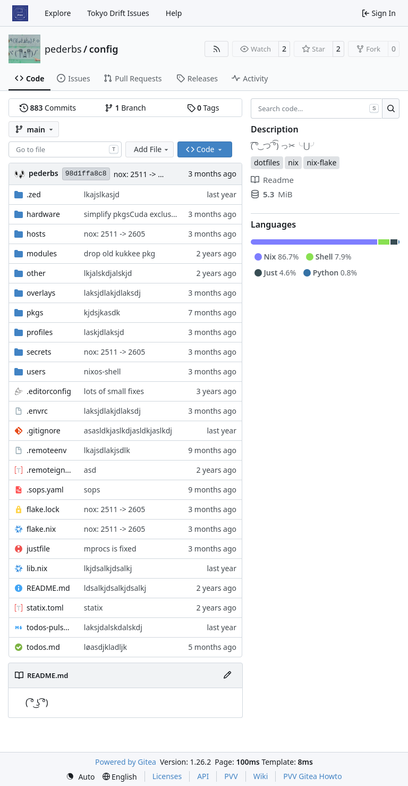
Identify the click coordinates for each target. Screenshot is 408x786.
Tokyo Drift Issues (118, 13)
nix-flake (321, 162)
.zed (34, 194)
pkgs (35, 312)
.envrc (37, 411)
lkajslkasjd (102, 194)
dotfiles (267, 162)
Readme (272, 179)
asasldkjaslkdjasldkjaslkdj (128, 430)
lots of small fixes (114, 391)
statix (93, 608)
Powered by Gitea (125, 762)
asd (90, 470)
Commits (48, 108)
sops (92, 489)
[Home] (20, 13)
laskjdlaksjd (104, 332)
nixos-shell (102, 371)
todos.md (43, 647)
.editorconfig (49, 391)
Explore (58, 13)
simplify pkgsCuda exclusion (133, 214)
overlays (41, 293)
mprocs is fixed (110, 548)
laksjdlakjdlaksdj (112, 293)
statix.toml (45, 608)
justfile (38, 548)
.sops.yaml (45, 489)
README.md (48, 588)
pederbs (63, 49)
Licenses (167, 776)
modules (42, 253)
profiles (40, 332)
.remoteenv (46, 450)
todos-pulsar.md (50, 627)
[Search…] (391, 108)
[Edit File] (227, 675)
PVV (230, 776)
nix (293, 162)
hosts (36, 234)
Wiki (260, 776)
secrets (39, 352)
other (36, 273)
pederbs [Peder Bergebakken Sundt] (43, 173)
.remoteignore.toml (50, 470)
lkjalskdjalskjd (108, 273)
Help (174, 13)
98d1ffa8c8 (86, 174)
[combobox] (65, 149)
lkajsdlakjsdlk (107, 450)
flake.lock (43, 509)
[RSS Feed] (217, 49)
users (36, 371)
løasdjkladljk (105, 647)
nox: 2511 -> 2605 (144, 174)
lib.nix (37, 568)
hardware (43, 214)
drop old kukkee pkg (119, 253)
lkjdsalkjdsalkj (108, 568)
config (103, 49)
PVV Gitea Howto (312, 776)
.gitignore (44, 430)
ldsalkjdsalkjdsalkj (115, 588)
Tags (203, 108)
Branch (125, 108)
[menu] (80, 777)
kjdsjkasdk (102, 312)
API (203, 776)
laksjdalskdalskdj (113, 627)
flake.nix (41, 529)
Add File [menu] (152, 149)
